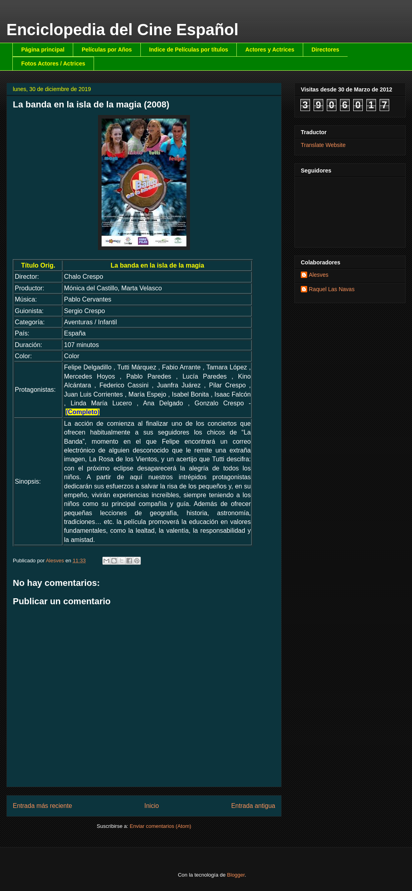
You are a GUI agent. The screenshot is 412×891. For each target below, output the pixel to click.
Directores (325, 49)
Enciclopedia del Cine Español (122, 29)
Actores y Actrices (269, 49)
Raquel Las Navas (331, 289)
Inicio (151, 805)
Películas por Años (107, 49)
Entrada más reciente (42, 805)
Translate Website (323, 145)
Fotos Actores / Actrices (53, 63)
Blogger (236, 875)
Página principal (42, 49)
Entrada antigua (253, 805)
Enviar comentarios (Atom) (160, 826)
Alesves (318, 275)
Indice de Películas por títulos (188, 49)
